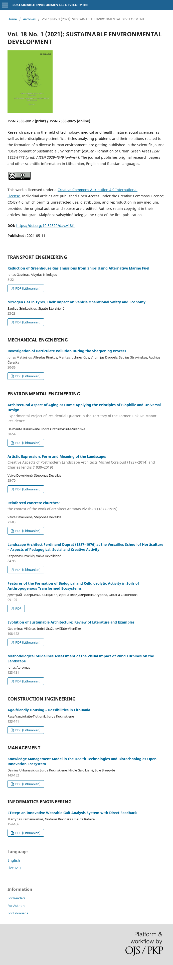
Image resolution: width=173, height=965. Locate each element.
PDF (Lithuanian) (28, 288)
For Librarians (18, 913)
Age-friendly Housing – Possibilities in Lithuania (49, 710)
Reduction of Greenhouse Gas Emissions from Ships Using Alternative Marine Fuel (78, 268)
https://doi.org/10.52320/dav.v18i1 (45, 225)
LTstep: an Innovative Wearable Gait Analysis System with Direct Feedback (72, 812)
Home (12, 19)
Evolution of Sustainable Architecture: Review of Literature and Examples (71, 622)
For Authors (16, 905)
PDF (18, 608)
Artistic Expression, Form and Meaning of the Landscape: (86, 462)
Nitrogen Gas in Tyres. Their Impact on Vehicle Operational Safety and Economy (76, 302)
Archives (29, 19)
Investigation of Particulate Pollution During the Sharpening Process (67, 350)
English (14, 860)
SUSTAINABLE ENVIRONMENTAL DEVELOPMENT (51, 5)
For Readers (16, 898)
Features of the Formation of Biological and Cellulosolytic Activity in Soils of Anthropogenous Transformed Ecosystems (73, 586)
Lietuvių (14, 867)
